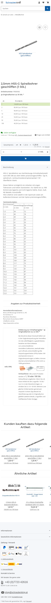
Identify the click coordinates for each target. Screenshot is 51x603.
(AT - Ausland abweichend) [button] (23, 135)
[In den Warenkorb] (3, 22)
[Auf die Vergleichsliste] (39, 27)
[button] (39, 2)
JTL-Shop (29, 601)
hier (35, 391)
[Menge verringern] (3, 144)
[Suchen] (47, 8)
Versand (28, 594)
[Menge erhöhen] (47, 144)
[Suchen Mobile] (23, 8)
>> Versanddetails (7, 562)
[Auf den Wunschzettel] (45, 27)
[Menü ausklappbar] (2, 1)
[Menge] (21, 144)
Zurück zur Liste (7, 15)
